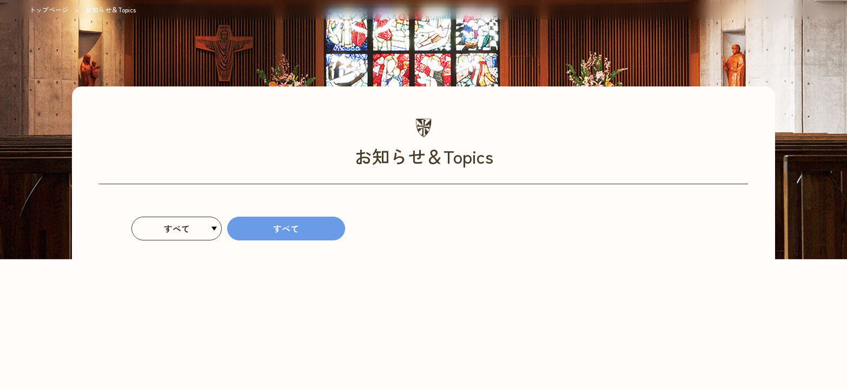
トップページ (48, 9)
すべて (286, 228)
